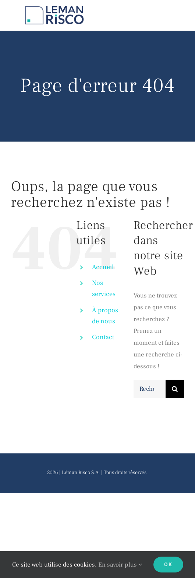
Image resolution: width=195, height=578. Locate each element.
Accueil (103, 267)
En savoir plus (120, 565)
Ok (168, 564)
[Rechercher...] (150, 389)
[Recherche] (175, 389)
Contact (103, 337)
